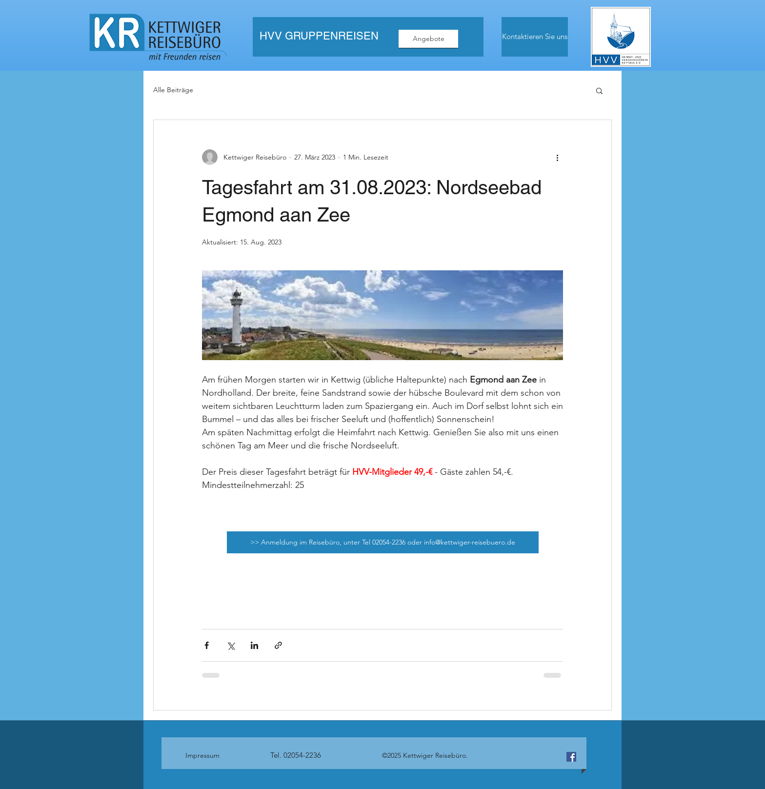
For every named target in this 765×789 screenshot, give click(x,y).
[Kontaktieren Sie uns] (535, 37)
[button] (599, 90)
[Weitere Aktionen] (557, 157)
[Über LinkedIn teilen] (254, 645)
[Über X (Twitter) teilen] (230, 645)
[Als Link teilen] (278, 645)
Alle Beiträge (173, 89)
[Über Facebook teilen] (206, 645)
